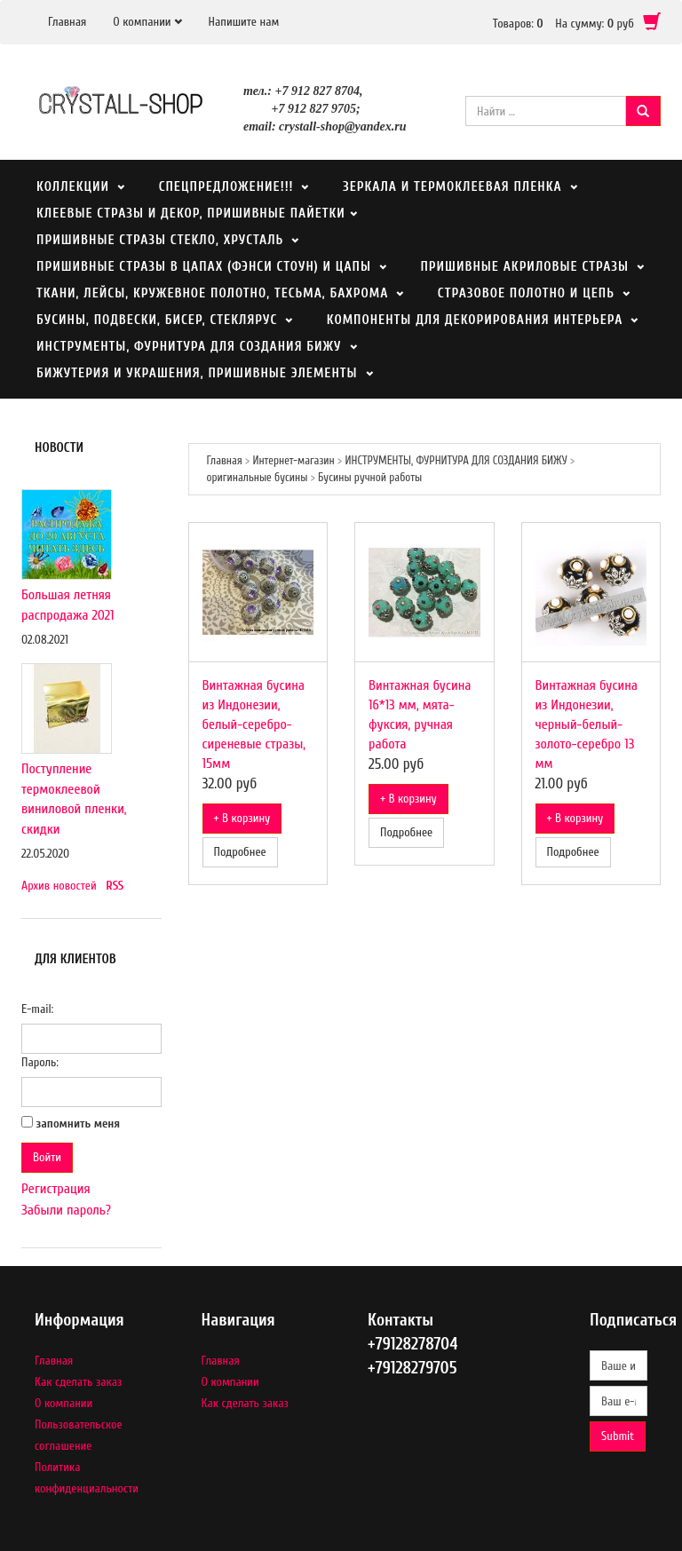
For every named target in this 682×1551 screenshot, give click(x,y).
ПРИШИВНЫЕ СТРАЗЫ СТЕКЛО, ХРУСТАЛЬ (159, 240)
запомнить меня (78, 1123)
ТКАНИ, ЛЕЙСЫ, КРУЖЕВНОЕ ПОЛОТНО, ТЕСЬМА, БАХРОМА (212, 293)
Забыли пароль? (66, 1210)
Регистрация (56, 1189)
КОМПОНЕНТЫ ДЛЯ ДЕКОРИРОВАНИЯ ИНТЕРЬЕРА (475, 320)
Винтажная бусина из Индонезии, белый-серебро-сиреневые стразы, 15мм (254, 724)
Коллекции (72, 186)
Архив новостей (59, 885)
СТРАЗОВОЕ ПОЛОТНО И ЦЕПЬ (526, 293)
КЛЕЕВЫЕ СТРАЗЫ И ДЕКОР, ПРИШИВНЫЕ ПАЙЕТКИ (193, 213)
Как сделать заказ (78, 1381)
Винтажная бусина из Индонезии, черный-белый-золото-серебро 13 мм (586, 724)
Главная (67, 21)
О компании (141, 21)
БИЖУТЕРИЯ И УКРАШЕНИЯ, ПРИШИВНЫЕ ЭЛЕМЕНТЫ (197, 373)
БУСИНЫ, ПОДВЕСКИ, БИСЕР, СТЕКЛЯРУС (156, 320)
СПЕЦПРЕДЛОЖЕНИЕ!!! (226, 186)
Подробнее (240, 851)
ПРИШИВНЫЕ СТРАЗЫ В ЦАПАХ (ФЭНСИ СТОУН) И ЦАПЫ (203, 266)
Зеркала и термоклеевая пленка (452, 186)
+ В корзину (242, 818)
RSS (114, 885)
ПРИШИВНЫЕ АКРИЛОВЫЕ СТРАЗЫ (524, 266)
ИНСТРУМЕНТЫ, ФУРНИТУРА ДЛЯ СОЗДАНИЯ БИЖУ (189, 346)
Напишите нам (244, 21)
